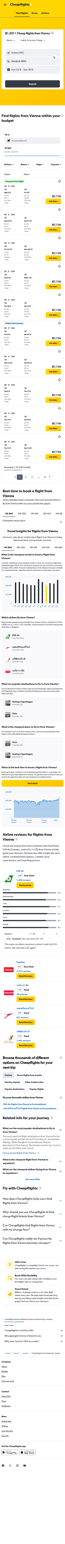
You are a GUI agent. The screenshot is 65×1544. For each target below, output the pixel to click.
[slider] (61, 155)
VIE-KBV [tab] (58, 547)
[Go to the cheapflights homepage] (21, 4)
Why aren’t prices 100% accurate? (34, 1341)
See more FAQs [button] (32, 1179)
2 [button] (25, 477)
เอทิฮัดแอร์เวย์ (23, 1031)
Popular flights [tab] (37, 1089)
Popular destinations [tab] (14, 1089)
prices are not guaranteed (14, 1322)
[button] (5, 4)
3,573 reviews (24, 971)
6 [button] (45, 477)
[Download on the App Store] (28, 1452)
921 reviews (22, 1017)
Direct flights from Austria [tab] (29, 1075)
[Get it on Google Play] (10, 1452)
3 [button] (32, 477)
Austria (25, 1353)
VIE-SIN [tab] (34, 513)
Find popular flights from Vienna (21, 1153)
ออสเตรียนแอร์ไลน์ (25, 1008)
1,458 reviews (23, 880)
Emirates (21, 962)
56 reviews (22, 994)
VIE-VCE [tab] (47, 513)
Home (7, 1353)
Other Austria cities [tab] (34, 1082)
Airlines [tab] (8, 1075)
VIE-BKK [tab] (9, 513)
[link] (25, 885)
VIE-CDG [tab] (22, 513)
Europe (16, 1353)
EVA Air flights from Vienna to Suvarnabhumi (24, 1104)
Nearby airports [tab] (12, 1082)
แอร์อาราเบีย (22, 985)
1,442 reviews (23, 1040)
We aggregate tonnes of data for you (34, 1336)
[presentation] (52, 33)
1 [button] (19, 477)
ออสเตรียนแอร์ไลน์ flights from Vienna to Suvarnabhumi (29, 1108)
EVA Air (20, 871)
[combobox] (11, 40)
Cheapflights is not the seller (34, 1330)
